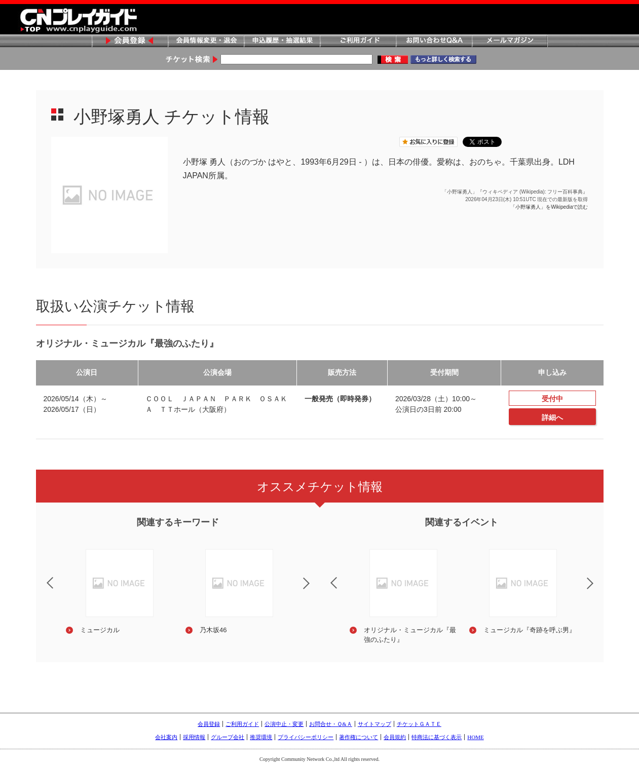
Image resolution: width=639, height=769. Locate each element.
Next (315, 590)
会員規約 (395, 737)
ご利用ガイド (358, 41)
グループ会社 (227, 737)
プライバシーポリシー (305, 737)
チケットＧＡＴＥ (419, 724)
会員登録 (130, 41)
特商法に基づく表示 (436, 737)
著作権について (358, 737)
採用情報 (194, 737)
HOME (475, 737)
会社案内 (166, 737)
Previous (41, 576)
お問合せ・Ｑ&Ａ (330, 724)
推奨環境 (261, 737)
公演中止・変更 (284, 724)
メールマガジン (510, 41)
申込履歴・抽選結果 (282, 41)
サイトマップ (374, 724)
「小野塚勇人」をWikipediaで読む (549, 207)
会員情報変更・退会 (206, 41)
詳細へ (552, 417)
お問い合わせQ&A (434, 41)
